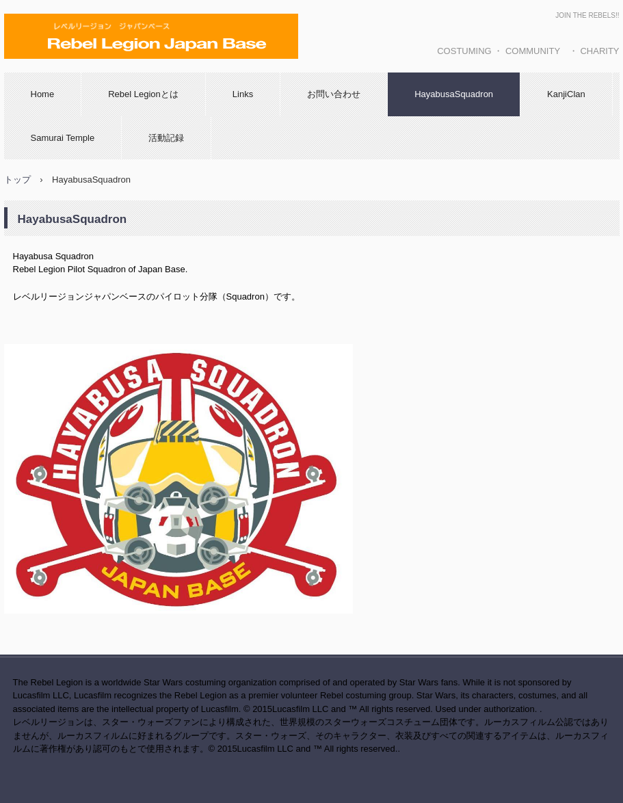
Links (243, 94)
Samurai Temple (63, 138)
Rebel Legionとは (143, 94)
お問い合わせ (333, 94)
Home (43, 94)
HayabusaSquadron (453, 94)
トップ (17, 179)
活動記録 (166, 138)
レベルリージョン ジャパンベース (150, 72)
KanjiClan (566, 94)
